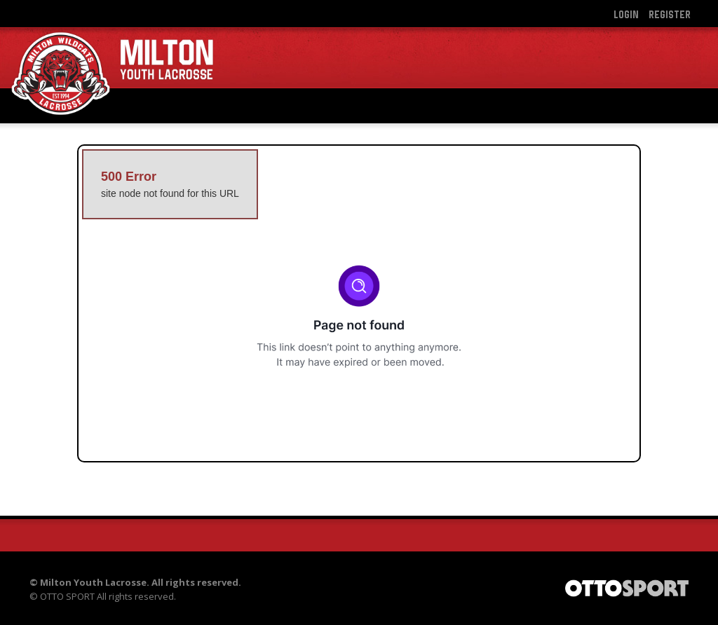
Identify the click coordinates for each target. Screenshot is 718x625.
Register (670, 14)
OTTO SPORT (67, 596)
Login (626, 14)
